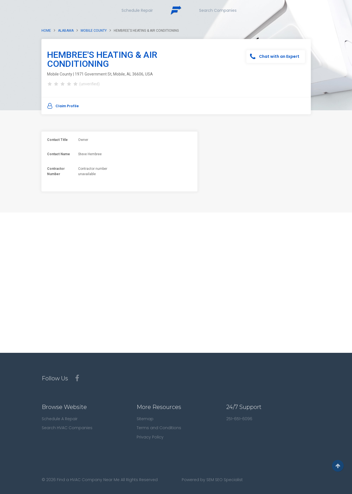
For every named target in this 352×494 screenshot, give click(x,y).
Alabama (66, 31)
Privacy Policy (150, 437)
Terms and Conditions (159, 428)
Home (46, 31)
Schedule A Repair (60, 419)
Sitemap (145, 419)
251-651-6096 (239, 419)
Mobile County (94, 31)
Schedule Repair (137, 10)
